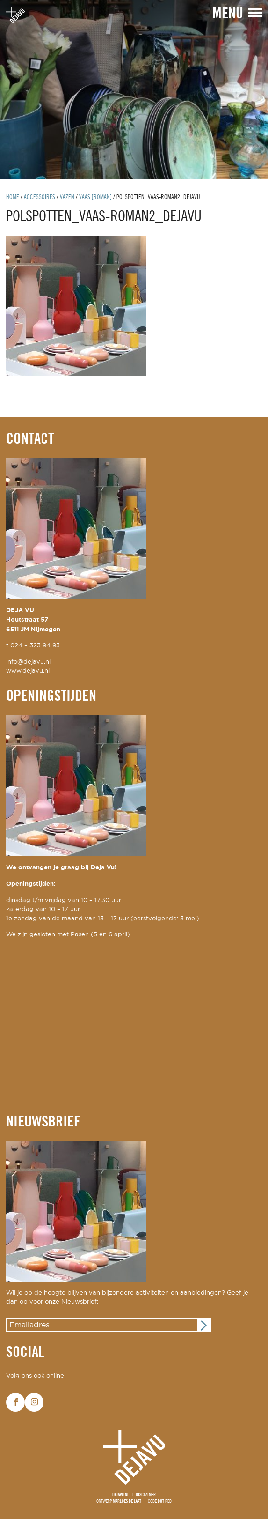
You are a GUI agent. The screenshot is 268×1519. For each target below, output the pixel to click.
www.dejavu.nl (28, 671)
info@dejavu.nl (28, 662)
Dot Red (165, 1501)
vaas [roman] (95, 197)
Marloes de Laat (127, 1501)
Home (12, 197)
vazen (67, 197)
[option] (134, 89)
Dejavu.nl (120, 1495)
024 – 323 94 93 (35, 646)
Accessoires (39, 197)
